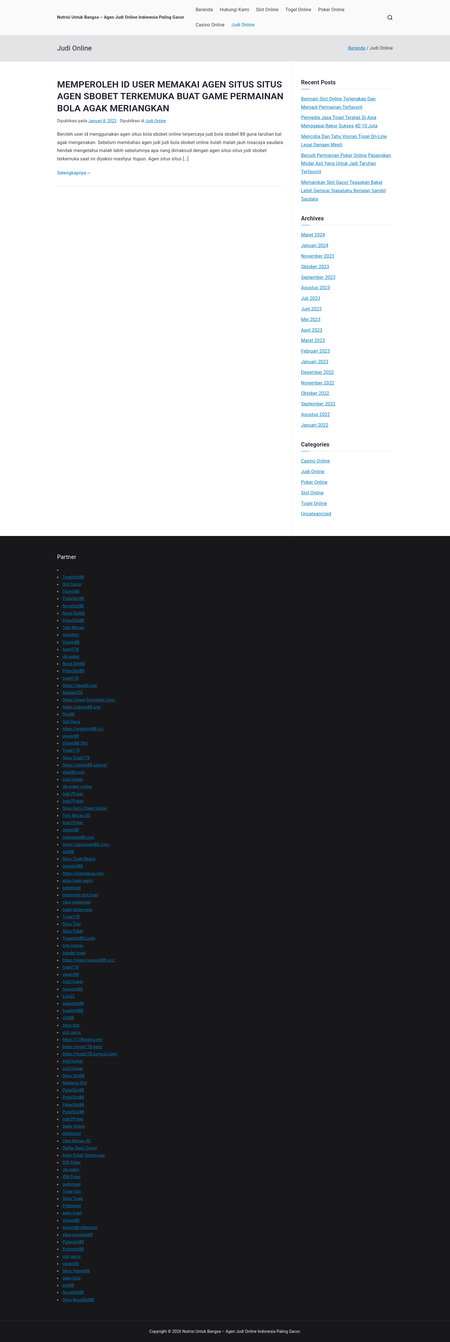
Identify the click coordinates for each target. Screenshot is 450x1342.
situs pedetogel (77, 902)
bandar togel (74, 953)
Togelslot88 (73, 577)
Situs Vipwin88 (76, 1271)
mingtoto (71, 634)
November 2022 (317, 383)
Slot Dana (71, 721)
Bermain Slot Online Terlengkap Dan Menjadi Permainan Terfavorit (338, 103)
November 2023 (317, 256)
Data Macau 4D (77, 1141)
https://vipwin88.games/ (85, 765)
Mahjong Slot (75, 1083)
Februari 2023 (315, 351)
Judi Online (243, 25)
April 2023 (311, 330)
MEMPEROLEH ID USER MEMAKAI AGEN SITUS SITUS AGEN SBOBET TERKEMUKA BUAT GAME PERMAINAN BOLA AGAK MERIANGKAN (170, 96)
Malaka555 (73, 692)
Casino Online (210, 25)
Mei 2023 (311, 319)
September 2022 (318, 404)
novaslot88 (73, 866)
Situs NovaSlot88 (78, 1300)
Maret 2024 (313, 235)
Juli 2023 (310, 298)
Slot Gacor (72, 584)
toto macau (73, 945)
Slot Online (267, 9)
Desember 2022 (317, 372)
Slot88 (68, 714)
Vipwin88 (71, 591)
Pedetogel (72, 1205)
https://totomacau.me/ (83, 873)
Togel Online (298, 9)
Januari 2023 (314, 361)
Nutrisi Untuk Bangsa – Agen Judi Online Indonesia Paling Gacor (120, 17)
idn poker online (77, 786)
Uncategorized (316, 513)
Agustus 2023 (315, 287)
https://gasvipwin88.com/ (86, 844)
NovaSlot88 (73, 606)
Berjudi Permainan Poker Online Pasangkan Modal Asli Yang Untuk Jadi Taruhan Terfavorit (346, 164)
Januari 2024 (314, 245)
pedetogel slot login (80, 895)
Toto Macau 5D (76, 815)
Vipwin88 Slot (75, 743)
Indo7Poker (73, 794)
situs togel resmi (78, 880)
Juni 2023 (311, 309)
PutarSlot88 (73, 598)
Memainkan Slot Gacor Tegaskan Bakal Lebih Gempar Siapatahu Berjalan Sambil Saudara (343, 191)
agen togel (72, 1213)
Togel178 (71, 750)
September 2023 (318, 277)
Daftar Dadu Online (80, 1148)
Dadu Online (74, 1126)
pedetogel (72, 887)
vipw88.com (74, 772)
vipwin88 (71, 736)
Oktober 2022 (315, 393)
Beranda (204, 9)
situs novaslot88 (78, 1234)
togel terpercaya (77, 909)
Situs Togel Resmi (79, 859)
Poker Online (331, 9)
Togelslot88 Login (79, 938)
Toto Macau (73, 627)
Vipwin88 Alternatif (80, 1227)
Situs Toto (72, 924)
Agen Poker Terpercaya (84, 1155)
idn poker (71, 656)
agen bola (71, 1278)
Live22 (69, 996)
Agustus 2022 (315, 414)
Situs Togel (73, 1198)
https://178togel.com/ (83, 1039)
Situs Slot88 (74, 1075)
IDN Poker (72, 1162)
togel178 (71, 649)
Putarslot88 (73, 1242)
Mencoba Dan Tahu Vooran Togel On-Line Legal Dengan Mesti (344, 140)
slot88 (68, 851)
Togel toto (72, 1191)
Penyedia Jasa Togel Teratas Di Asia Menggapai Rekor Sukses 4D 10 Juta (339, 122)
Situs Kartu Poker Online (85, 808)
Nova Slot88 (74, 613)
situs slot (71, 1025)
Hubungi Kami (234, 9)
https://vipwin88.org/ (82, 707)
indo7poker (73, 779)
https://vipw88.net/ (80, 685)
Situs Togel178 (76, 758)
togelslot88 (73, 1010)
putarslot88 (73, 1003)
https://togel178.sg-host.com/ (90, 1054)
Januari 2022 (314, 425)
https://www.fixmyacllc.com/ (89, 700)
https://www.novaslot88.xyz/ (89, 960)
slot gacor (72, 1032)
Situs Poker (73, 931)
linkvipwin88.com (78, 837)
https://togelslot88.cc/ (83, 729)
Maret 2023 (313, 340)
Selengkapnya (73, 173)
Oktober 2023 (315, 266)
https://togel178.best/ (83, 1046)
